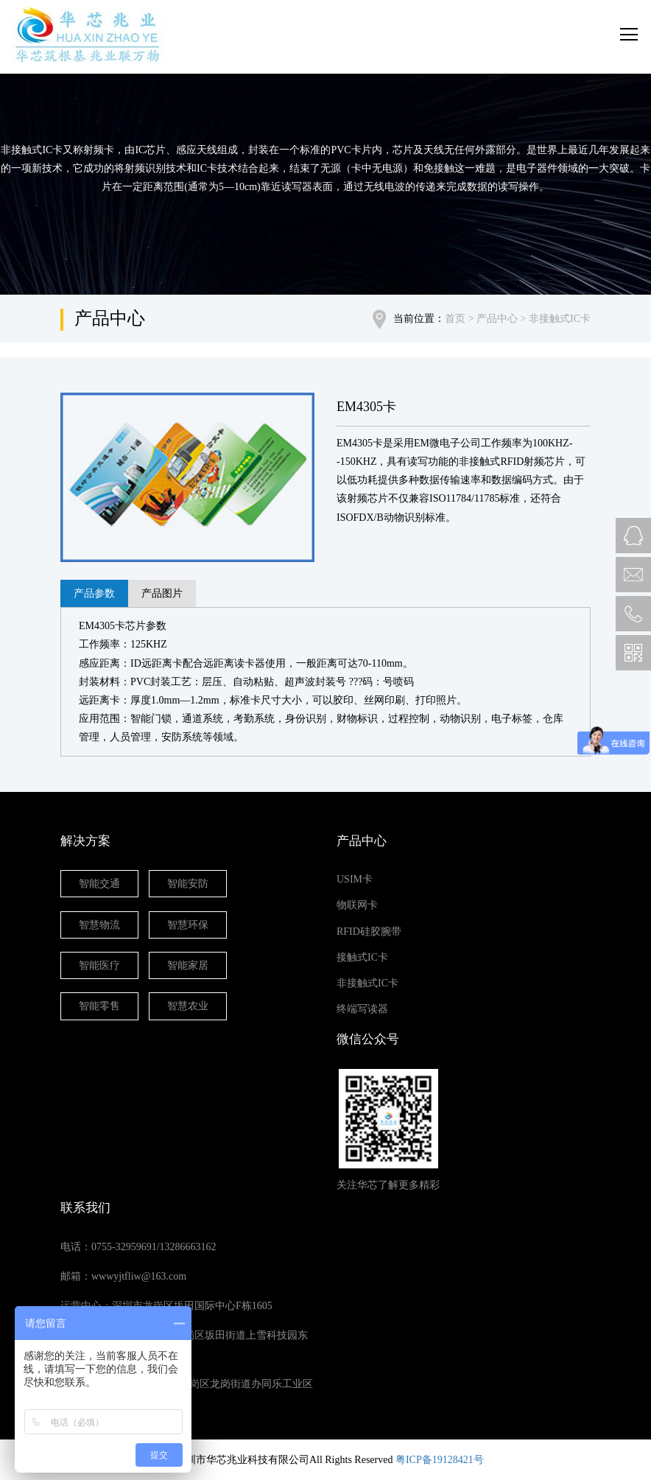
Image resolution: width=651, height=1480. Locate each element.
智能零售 (99, 1005)
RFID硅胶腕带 (369, 931)
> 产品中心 (491, 318)
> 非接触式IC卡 (554, 318)
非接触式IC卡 (367, 983)
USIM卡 (355, 879)
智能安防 (187, 883)
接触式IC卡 (362, 957)
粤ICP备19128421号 (439, 1459)
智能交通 (99, 883)
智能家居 (187, 965)
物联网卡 (357, 905)
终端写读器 (362, 1008)
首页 (455, 318)
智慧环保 (187, 924)
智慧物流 (99, 924)
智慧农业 (187, 1005)
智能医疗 (99, 965)
